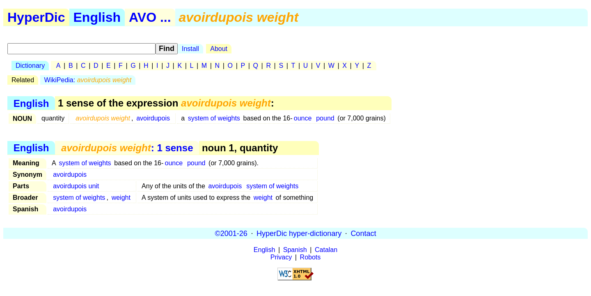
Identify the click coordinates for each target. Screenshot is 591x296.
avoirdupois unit (76, 186)
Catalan (326, 249)
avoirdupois (153, 118)
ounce (303, 118)
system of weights (214, 118)
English (97, 17)
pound (325, 118)
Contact (363, 233)
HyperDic (36, 17)
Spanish (295, 249)
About (218, 48)
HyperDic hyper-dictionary (299, 233)
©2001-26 (231, 233)
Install (190, 48)
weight (121, 197)
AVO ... (150, 17)
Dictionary (30, 65)
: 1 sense (127, 147)
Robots (310, 257)
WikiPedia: (88, 79)
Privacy (281, 257)
